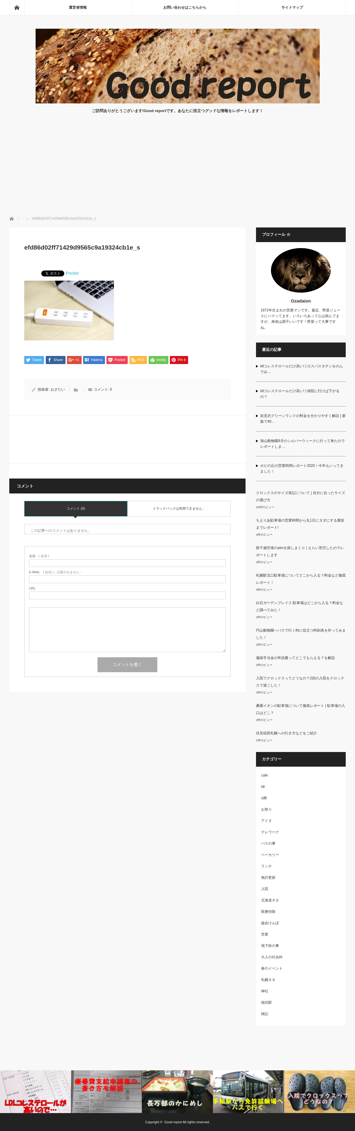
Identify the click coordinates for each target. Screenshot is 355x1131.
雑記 (264, 1014)
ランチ (266, 866)
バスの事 (268, 843)
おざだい (58, 389)
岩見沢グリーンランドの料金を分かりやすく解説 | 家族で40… (303, 419)
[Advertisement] (177, 171)
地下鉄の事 (270, 946)
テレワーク (270, 832)
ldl (263, 787)
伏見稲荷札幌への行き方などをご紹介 (286, 733)
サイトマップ (292, 7)
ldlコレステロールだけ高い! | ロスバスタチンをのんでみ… (301, 369)
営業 (264, 934)
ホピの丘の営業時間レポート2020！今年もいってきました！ (302, 468)
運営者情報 (78, 7)
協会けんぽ (270, 923)
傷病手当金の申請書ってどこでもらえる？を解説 (295, 658)
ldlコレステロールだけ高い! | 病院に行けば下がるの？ (299, 394)
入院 (264, 889)
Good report (173, 1122)
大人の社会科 (272, 957)
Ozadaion (301, 300)
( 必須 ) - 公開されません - (55, 572)
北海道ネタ (270, 900)
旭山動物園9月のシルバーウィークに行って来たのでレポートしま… (302, 444)
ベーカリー (270, 855)
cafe (264, 775)
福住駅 (266, 1002)
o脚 (264, 798)
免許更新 (268, 877)
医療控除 (268, 912)
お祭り (266, 809)
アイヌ (266, 821)
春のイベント (272, 968)
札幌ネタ (268, 980)
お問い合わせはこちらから (184, 7)
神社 (264, 991)
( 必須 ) (39, 556)
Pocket (72, 273)
